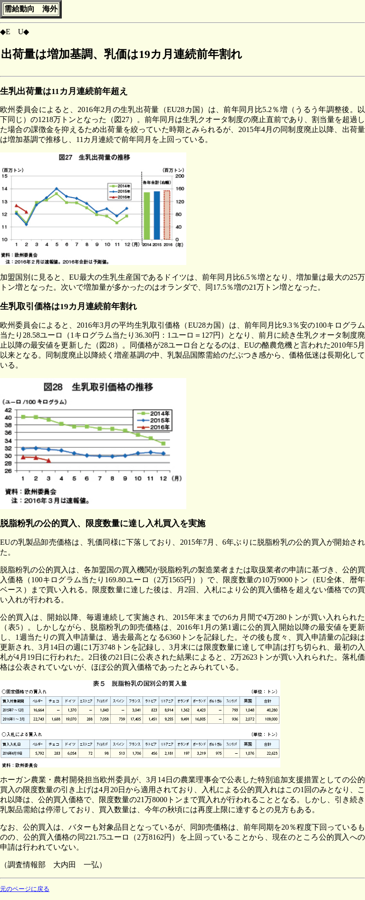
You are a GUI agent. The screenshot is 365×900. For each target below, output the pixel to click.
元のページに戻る (24, 889)
